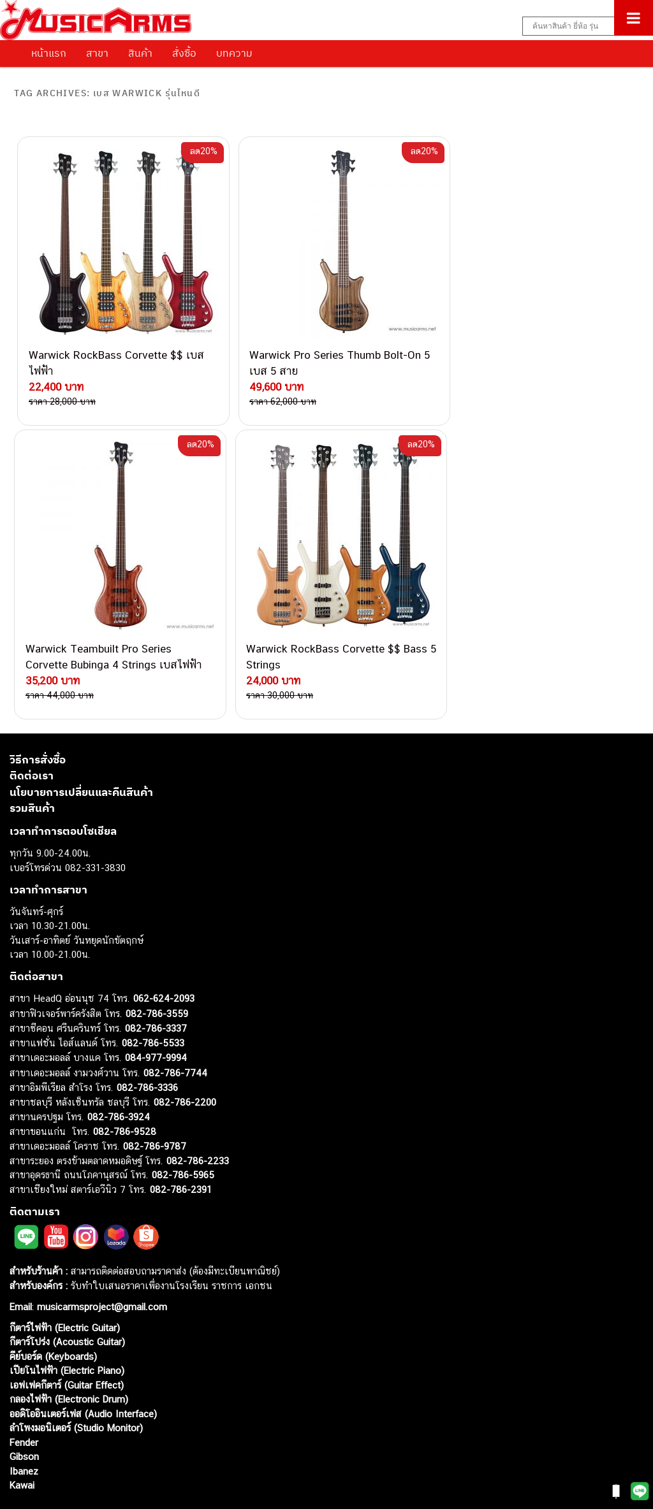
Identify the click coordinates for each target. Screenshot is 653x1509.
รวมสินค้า (32, 767)
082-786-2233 (197, 1119)
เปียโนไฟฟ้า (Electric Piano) (67, 1329)
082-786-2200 (185, 1060)
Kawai (22, 1444)
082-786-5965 (183, 1134)
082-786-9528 (124, 1090)
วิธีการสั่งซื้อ (38, 718)
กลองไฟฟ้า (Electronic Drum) (69, 1358)
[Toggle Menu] (633, 18)
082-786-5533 (153, 1001)
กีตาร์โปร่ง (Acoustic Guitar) (67, 1301)
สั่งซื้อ (184, 53)
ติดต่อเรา (32, 735)
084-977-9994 (156, 1016)
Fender (24, 1401)
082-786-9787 (154, 1105)
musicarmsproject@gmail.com (100, 1265)
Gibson (24, 1415)
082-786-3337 (156, 987)
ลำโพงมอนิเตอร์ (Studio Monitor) (76, 1387)
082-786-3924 (118, 1076)
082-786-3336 (147, 1046)
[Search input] (580, 26)
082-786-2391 (181, 1148)
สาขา (97, 53)
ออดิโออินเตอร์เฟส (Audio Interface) (83, 1372)
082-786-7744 (175, 1031)
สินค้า (140, 53)
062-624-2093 (163, 957)
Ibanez (24, 1429)
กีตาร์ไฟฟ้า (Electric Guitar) (65, 1286)
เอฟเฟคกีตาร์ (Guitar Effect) (67, 1343)
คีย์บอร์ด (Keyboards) (53, 1315)
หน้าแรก (48, 53)
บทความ (234, 53)
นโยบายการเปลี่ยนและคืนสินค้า (81, 751)
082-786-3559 (157, 972)
